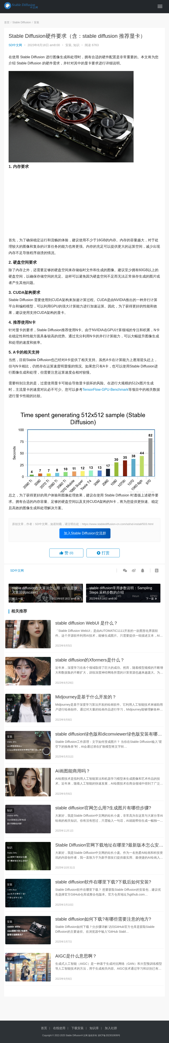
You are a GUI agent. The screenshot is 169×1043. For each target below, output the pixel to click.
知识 (76, 45)
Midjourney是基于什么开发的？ (85, 698)
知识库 (94, 1028)
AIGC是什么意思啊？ (76, 960)
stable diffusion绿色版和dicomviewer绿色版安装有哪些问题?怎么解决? (108, 736)
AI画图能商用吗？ (72, 773)
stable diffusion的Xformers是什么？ (89, 660)
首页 (6, 22)
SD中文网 (15, 45)
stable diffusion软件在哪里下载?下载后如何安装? (103, 885)
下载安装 (77, 1028)
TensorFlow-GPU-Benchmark (105, 389)
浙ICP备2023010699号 (109, 1035)
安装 (68, 45)
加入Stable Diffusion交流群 (85, 533)
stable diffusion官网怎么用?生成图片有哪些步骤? (103, 810)
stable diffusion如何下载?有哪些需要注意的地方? (103, 923)
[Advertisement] (84, 202)
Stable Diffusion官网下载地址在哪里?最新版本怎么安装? (107, 848)
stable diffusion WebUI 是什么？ (86, 623)
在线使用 (59, 1028)
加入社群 (111, 1028)
